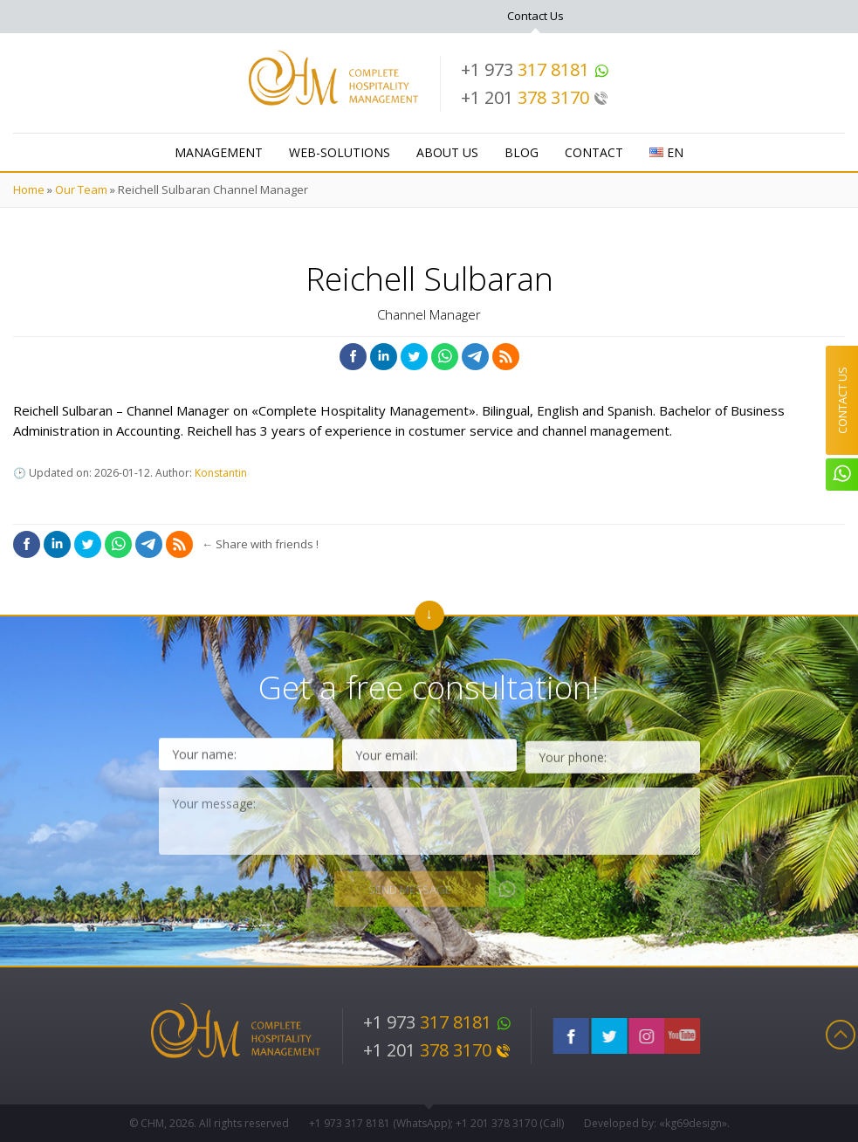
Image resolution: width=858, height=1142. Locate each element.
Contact (594, 152)
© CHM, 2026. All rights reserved (209, 1123)
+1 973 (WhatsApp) (379, 1123)
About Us (447, 152)
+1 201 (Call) (510, 1123)
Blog (522, 152)
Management (219, 152)
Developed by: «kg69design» (655, 1123)
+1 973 (535, 69)
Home (29, 189)
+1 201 (534, 97)
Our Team (81, 189)
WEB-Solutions (339, 152)
